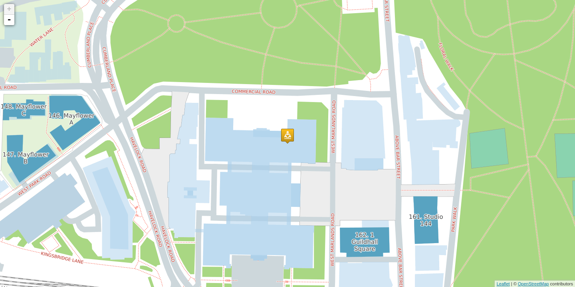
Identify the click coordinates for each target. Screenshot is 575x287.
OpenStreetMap (533, 283)
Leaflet (503, 283)
